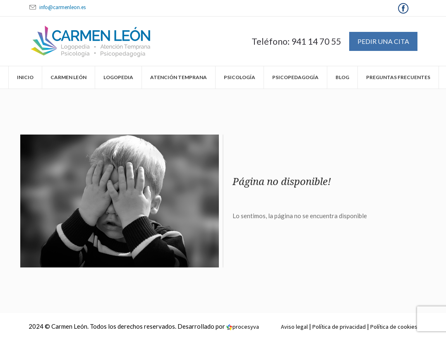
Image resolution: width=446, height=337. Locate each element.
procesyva (242, 327)
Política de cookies (393, 326)
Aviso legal (294, 326)
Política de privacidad (339, 326)
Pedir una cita (383, 41)
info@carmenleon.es (62, 7)
